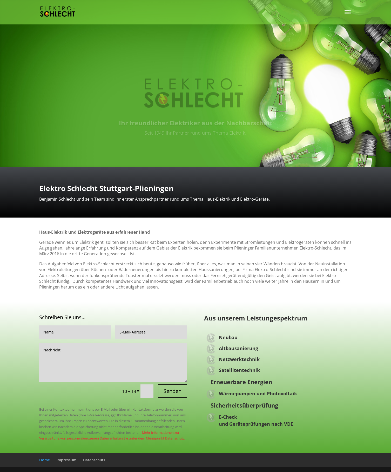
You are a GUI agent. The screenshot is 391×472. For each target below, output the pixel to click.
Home (44, 459)
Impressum (66, 459)
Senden (172, 391)
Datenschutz (94, 459)
